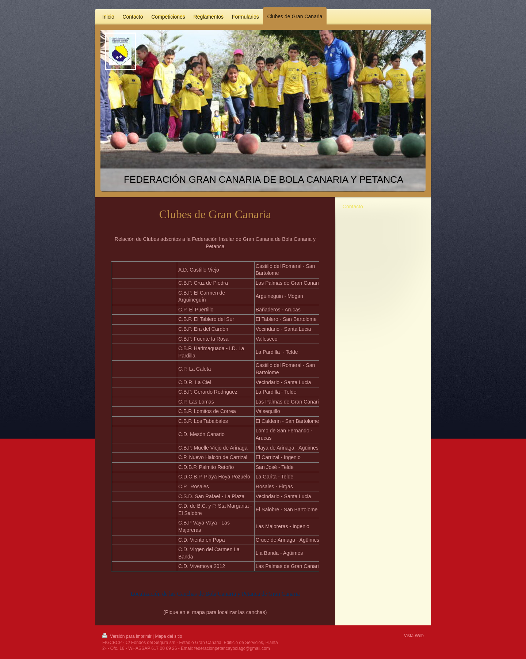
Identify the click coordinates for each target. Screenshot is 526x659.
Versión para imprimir (127, 636)
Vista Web (414, 635)
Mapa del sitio (168, 636)
